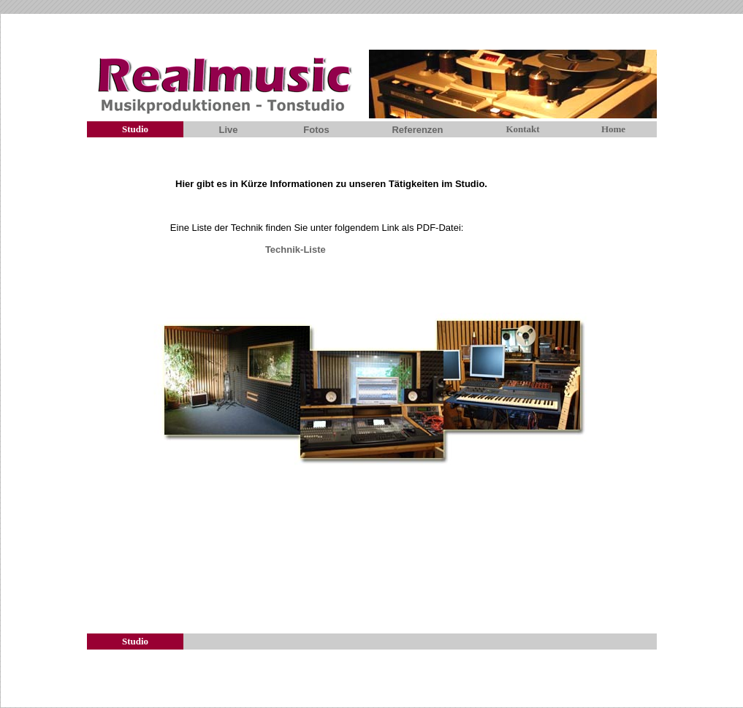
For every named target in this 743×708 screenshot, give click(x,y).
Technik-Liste (295, 249)
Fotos (316, 129)
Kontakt (522, 128)
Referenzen (417, 129)
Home (613, 128)
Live (227, 129)
